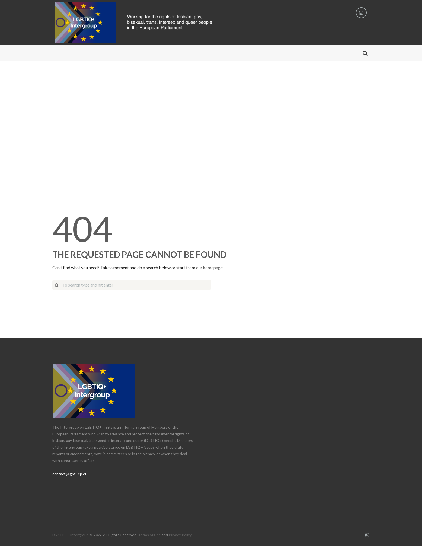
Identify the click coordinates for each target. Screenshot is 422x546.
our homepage (209, 267)
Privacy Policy (180, 534)
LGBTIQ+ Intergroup (70, 534)
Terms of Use (149, 534)
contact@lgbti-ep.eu (69, 473)
